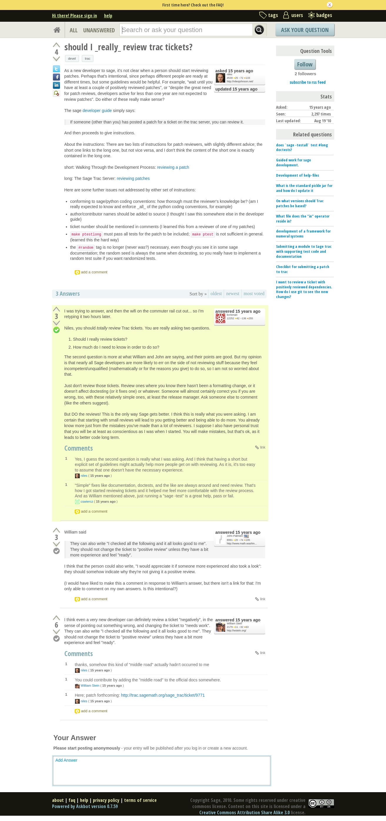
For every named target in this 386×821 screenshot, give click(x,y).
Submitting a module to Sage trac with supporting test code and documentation (304, 251)
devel (72, 58)
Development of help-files (297, 175)
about (58, 800)
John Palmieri (235, 535)
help (108, 15)
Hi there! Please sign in (74, 15)
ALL (74, 30)
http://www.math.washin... (242, 543)
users (297, 15)
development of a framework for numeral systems (303, 233)
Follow (305, 64)
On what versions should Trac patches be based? (300, 203)
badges (324, 15)
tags (273, 15)
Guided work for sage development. (293, 162)
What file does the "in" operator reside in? (303, 218)
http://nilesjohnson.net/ (240, 81)
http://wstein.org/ (236, 630)
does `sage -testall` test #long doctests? (302, 147)
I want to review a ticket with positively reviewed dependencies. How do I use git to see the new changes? (304, 289)
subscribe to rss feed (308, 82)
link (262, 447)
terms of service (140, 800)
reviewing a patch (173, 167)
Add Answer (67, 760)
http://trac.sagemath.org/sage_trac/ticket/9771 (163, 695)
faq (71, 800)
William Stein (234, 623)
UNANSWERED (99, 30)
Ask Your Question (305, 30)
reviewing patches (133, 178)
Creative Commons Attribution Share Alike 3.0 (244, 812)
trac (87, 58)
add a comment (94, 272)
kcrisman (232, 314)
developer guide (97, 110)
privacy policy (106, 800)
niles (230, 74)
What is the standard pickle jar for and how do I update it (304, 188)
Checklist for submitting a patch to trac (302, 269)
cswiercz (87, 501)
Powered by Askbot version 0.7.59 (85, 806)
